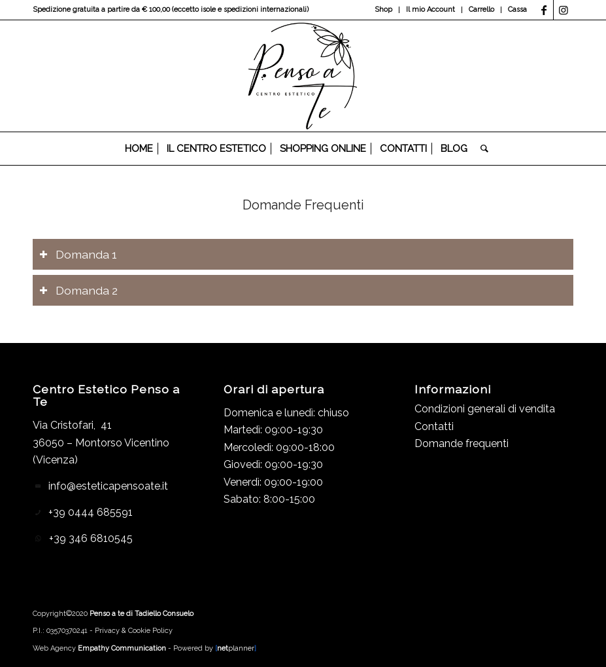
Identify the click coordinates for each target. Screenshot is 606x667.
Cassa (517, 9)
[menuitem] (383, 10)
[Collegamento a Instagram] (563, 10)
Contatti (434, 426)
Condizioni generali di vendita (484, 409)
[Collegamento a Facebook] (543, 10)
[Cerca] (481, 148)
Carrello (481, 9)
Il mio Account (430, 9)
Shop (383, 9)
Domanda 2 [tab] (78, 290)
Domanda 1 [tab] (78, 254)
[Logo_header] (303, 76)
